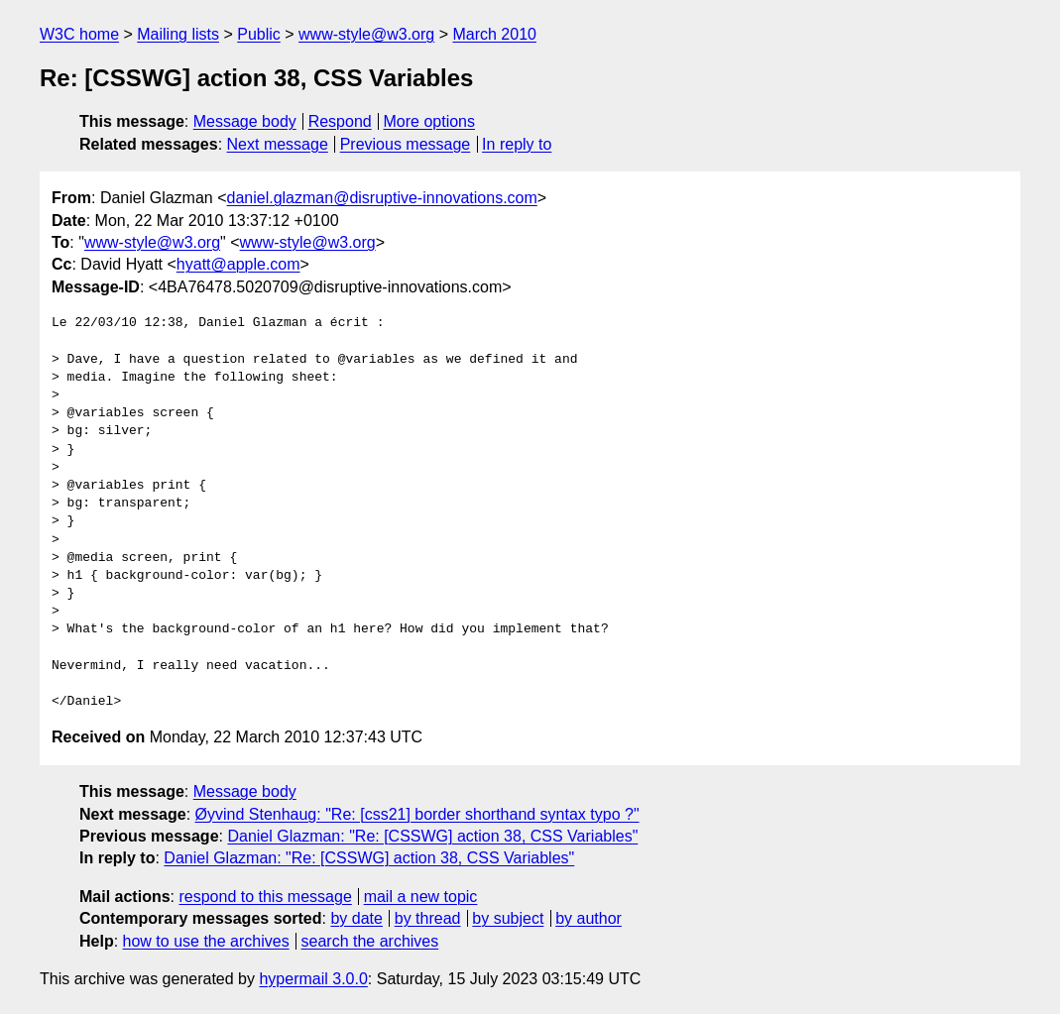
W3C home (79, 34)
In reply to (516, 144)
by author (588, 918)
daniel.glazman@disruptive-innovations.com (382, 197)
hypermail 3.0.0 (313, 978)
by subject (507, 918)
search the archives (370, 941)
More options (430, 121)
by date (356, 918)
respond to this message (264, 896)
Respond (340, 121)
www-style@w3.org (366, 34)
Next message (277, 144)
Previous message (405, 144)
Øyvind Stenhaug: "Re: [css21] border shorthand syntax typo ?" (417, 814)
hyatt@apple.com (238, 264)
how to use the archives (206, 941)
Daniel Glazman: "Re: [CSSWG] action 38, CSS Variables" (432, 836)
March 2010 (494, 34)
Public (259, 34)
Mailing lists (178, 34)
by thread (428, 918)
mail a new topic (421, 896)
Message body (244, 121)
